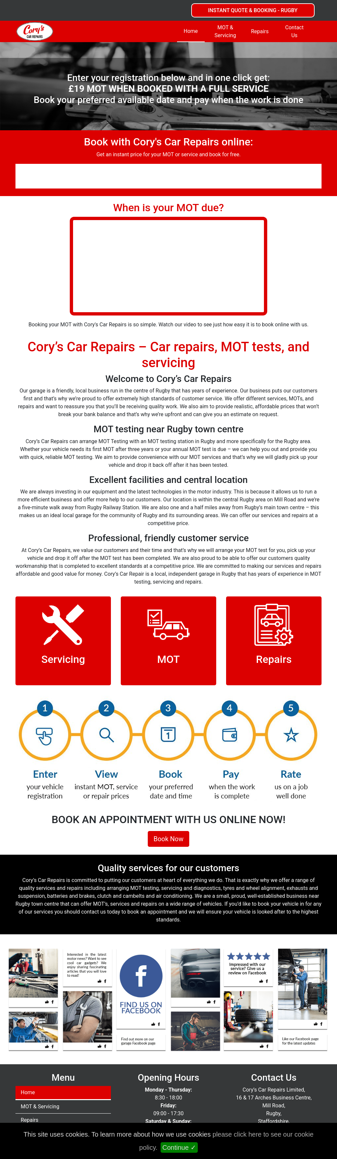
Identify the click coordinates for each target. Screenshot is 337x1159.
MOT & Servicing (225, 31)
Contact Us (294, 31)
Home (191, 31)
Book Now (168, 839)
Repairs (260, 31)
